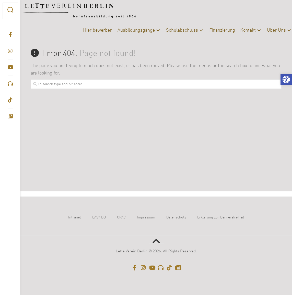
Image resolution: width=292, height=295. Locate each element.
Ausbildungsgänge (126, 30)
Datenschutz (176, 217)
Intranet (74, 217)
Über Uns (266, 30)
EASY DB (99, 217)
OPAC (121, 217)
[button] (286, 79)
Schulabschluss (172, 30)
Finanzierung (212, 30)
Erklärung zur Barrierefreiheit (220, 217)
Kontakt (238, 30)
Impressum (146, 217)
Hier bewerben (87, 30)
